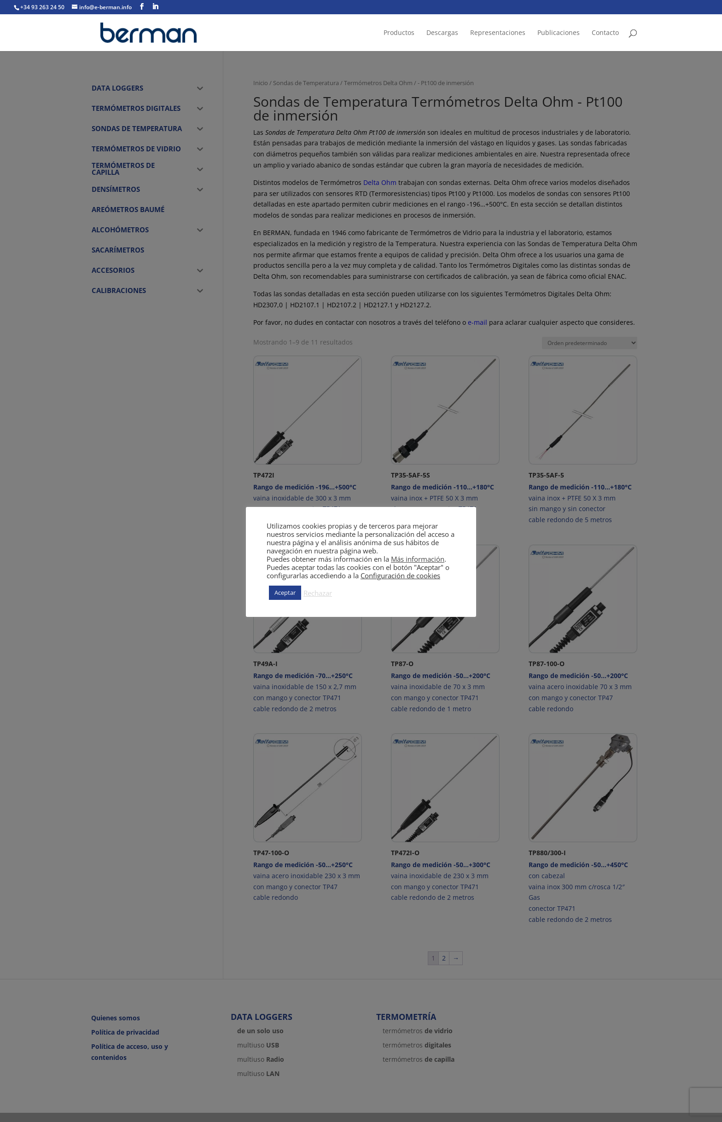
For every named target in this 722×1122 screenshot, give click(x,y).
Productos (399, 33)
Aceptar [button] (285, 592)
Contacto (605, 33)
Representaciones (497, 33)
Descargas (442, 33)
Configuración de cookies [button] (400, 575)
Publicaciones (558, 33)
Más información (417, 559)
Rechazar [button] (317, 593)
